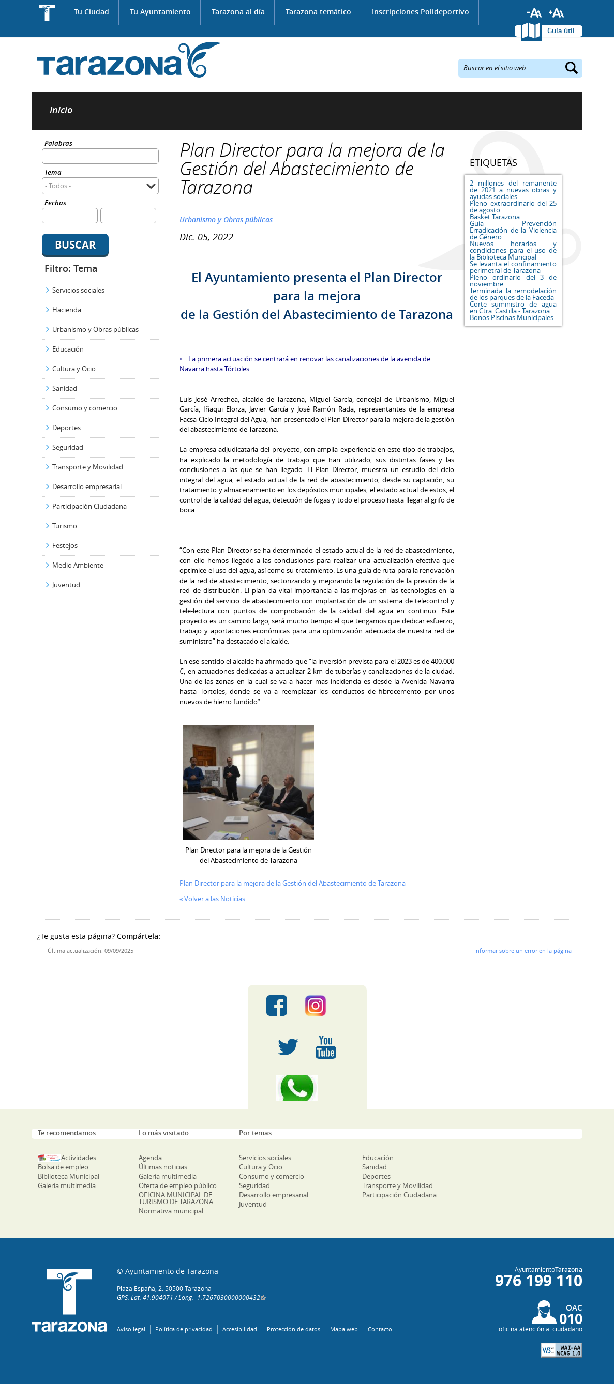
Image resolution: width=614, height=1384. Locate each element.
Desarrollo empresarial (87, 486)
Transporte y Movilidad (87, 467)
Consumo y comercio (84, 408)
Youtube (326, 1047)
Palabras (58, 144)
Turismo (64, 525)
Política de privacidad (184, 1329)
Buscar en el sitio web (494, 67)
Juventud (66, 584)
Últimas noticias (163, 1167)
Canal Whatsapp (307, 1088)
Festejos (65, 545)
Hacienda (66, 309)
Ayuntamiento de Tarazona (126, 59)
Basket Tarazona (495, 216)
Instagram (326, 1005)
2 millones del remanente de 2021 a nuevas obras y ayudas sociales (513, 189)
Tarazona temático (318, 12)
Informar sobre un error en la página (523, 950)
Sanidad (64, 388)
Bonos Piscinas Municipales (511, 317)
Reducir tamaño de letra (534, 13)
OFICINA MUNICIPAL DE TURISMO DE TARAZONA (176, 1198)
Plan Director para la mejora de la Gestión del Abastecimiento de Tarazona (292, 883)
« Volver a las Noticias (212, 898)
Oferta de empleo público (178, 1185)
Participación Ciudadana (89, 506)
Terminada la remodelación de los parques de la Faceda (513, 294)
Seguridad (67, 447)
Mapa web (344, 1329)
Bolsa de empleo (63, 1167)
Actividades (78, 1157)
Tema (53, 173)
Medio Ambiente (77, 565)
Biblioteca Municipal (68, 1176)
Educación (68, 349)
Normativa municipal (171, 1210)
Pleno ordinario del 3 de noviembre (513, 280)
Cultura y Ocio (74, 368)
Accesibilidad (239, 1329)
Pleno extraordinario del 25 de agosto (513, 207)
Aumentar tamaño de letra (556, 13)
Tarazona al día (238, 12)
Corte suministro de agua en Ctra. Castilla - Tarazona (513, 307)
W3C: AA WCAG (561, 1350)
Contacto (380, 1329)
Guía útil (561, 30)
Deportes (66, 427)
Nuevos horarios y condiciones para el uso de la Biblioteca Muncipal (513, 250)
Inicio (47, 12)
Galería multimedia (67, 1185)
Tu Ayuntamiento (160, 12)
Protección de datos (293, 1329)
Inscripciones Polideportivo (420, 12)
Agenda (150, 1157)
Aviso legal (131, 1329)
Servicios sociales (78, 290)
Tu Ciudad (91, 12)
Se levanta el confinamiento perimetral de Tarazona (513, 267)
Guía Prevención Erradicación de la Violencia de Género (513, 230)
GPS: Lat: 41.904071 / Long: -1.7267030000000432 (188, 1297)
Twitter (288, 1047)
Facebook (276, 1005)
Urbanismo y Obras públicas (95, 329)
